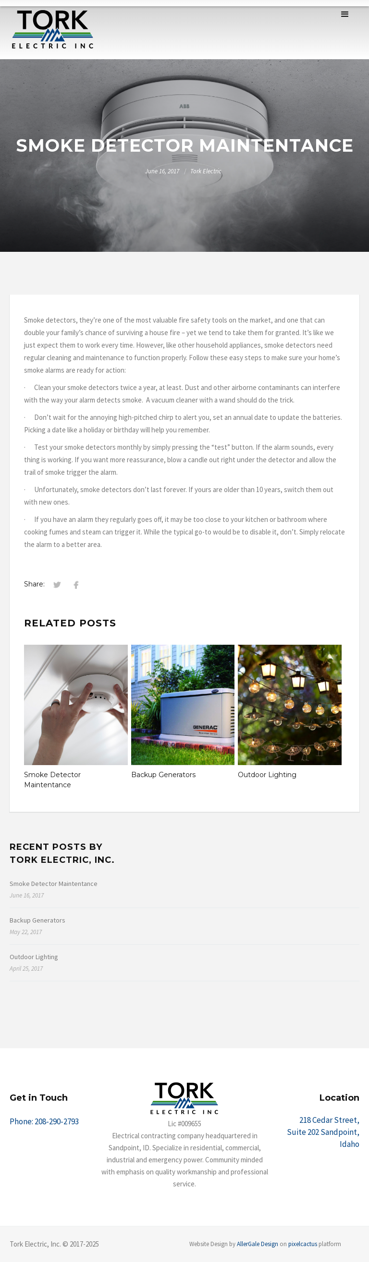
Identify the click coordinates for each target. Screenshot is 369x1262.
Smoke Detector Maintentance (52, 779)
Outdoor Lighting (267, 774)
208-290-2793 (57, 1121)
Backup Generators (163, 774)
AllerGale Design (257, 1244)
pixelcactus (302, 1244)
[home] (53, 29)
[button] (345, 14)
